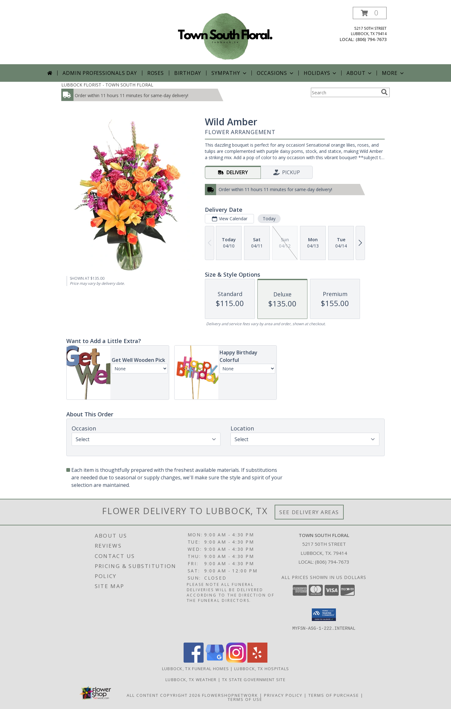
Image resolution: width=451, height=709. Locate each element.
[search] (384, 92)
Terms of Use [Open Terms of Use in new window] (245, 699)
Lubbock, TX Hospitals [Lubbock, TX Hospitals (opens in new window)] (261, 668)
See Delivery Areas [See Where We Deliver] (309, 512)
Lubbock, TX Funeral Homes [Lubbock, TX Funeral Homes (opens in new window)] (195, 668)
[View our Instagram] (236, 661)
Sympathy (229, 73)
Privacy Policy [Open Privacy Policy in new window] (283, 695)
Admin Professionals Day (100, 73)
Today (269, 219)
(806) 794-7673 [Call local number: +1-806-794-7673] (371, 39)
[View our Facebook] (194, 661)
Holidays (320, 73)
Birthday (187, 73)
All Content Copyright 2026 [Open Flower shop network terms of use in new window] (163, 695)
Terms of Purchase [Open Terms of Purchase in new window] (333, 695)
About (360, 73)
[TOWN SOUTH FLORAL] (225, 36)
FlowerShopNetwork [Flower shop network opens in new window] (230, 695)
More (393, 73)
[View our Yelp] (257, 661)
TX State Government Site (254, 679)
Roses (155, 73)
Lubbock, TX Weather (191, 679)
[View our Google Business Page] (215, 661)
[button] (370, 13)
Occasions (276, 73)
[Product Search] (344, 92)
